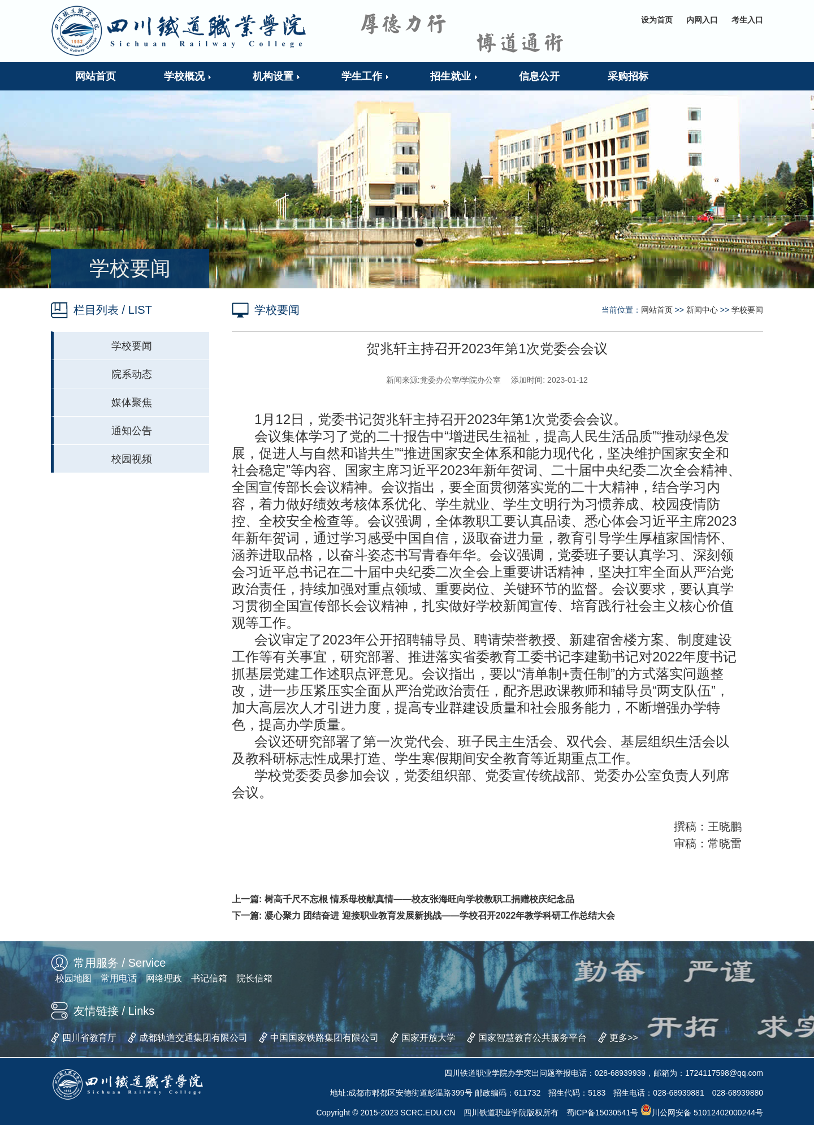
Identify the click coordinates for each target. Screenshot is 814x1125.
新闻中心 (702, 309)
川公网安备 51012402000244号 (701, 1112)
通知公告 (131, 430)
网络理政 (164, 978)
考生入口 (747, 19)
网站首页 (657, 309)
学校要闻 (131, 346)
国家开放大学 (428, 1037)
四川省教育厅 (89, 1037)
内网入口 (702, 19)
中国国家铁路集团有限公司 (324, 1037)
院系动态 (131, 374)
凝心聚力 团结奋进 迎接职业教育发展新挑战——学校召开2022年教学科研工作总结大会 (440, 915)
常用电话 (119, 978)
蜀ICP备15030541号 (602, 1112)
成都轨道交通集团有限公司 (193, 1037)
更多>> (623, 1037)
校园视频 (131, 459)
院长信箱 (254, 978)
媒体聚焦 (131, 402)
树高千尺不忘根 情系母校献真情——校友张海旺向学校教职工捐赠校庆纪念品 (419, 899)
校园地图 (73, 978)
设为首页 (657, 19)
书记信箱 (209, 978)
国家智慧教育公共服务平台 (532, 1037)
